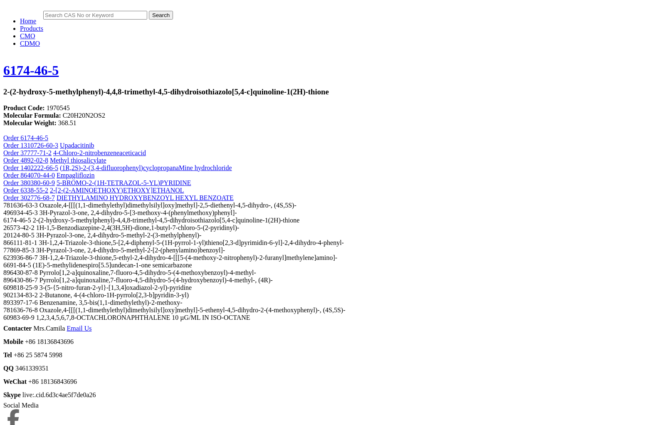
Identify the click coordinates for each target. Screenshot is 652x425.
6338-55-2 (34, 190)
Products (31, 28)
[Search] (95, 15)
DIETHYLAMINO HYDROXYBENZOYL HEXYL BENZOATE (145, 197)
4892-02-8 (34, 160)
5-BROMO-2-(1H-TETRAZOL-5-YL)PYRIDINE (124, 182)
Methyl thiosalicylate (78, 160)
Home (28, 21)
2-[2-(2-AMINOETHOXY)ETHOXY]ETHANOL (117, 190)
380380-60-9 (37, 182)
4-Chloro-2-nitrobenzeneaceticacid (99, 152)
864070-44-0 (37, 175)
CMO (27, 36)
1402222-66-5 (39, 167)
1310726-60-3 (39, 145)
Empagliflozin (76, 175)
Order (11, 145)
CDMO (30, 43)
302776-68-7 (37, 197)
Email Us (79, 328)
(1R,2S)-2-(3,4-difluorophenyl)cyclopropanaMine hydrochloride (146, 167)
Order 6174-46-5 (25, 137)
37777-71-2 (36, 152)
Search (161, 15)
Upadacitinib (77, 145)
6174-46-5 (31, 70)
